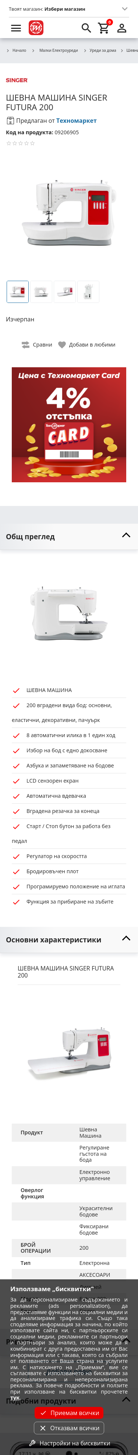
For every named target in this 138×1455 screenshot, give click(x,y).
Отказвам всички (68, 1428)
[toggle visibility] (69, 537)
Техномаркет (76, 120)
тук (15, 1397)
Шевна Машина (90, 1132)
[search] (86, 27)
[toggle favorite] (87, 345)
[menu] (16, 27)
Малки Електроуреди (54, 50)
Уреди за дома (99, 50)
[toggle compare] (37, 345)
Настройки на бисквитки (69, 1443)
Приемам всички (69, 1412)
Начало (16, 50)
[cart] (104, 27)
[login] (121, 27)
